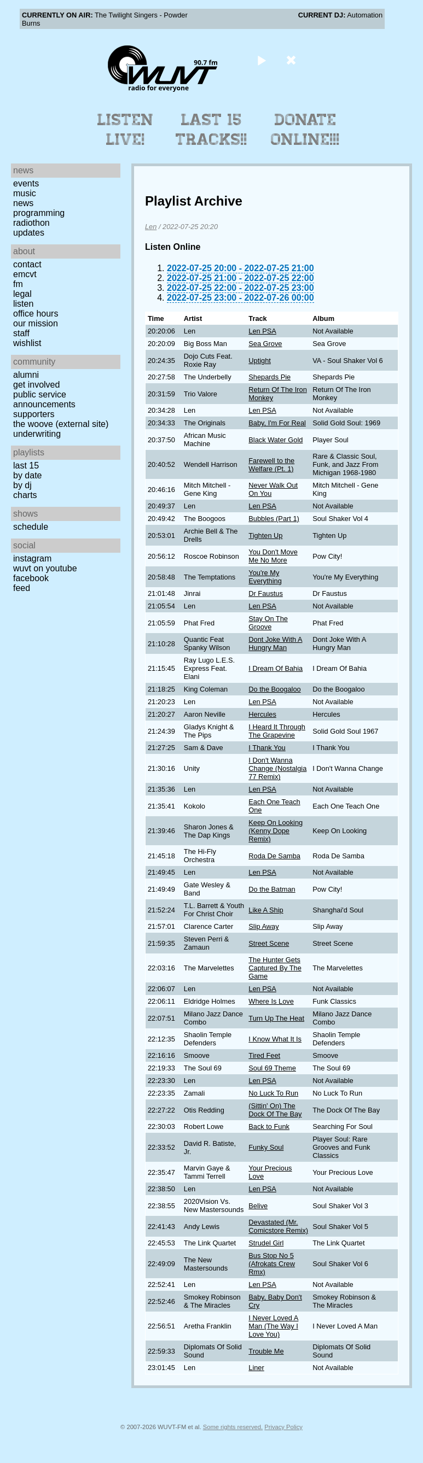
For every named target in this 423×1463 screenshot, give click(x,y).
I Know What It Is (275, 1039)
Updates (28, 232)
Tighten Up (265, 535)
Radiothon (31, 222)
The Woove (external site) (60, 424)
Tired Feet (264, 1055)
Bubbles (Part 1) (273, 518)
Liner (256, 1367)
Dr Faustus (265, 593)
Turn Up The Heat (276, 1018)
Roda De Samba (274, 856)
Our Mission (35, 323)
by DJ (22, 485)
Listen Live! (125, 129)
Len (151, 227)
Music (24, 193)
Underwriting (37, 433)
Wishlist (27, 343)
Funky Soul (265, 1147)
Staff (21, 333)
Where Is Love (271, 1001)
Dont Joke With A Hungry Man (275, 643)
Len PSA (262, 331)
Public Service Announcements (44, 399)
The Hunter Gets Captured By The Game (275, 968)
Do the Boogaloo (274, 689)
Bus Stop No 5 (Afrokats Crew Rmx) (271, 1263)
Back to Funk (268, 1126)
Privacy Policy (283, 1427)
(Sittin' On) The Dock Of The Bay (275, 1110)
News (23, 203)
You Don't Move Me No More (272, 556)
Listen (23, 303)
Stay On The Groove (268, 623)
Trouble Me (265, 1351)
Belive (258, 1206)
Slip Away (263, 926)
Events (26, 183)
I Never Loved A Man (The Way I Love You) (273, 1326)
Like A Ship (265, 910)
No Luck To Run (273, 1093)
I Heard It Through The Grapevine (276, 731)
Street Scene (268, 943)
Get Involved (36, 384)
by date (27, 475)
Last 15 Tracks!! (211, 129)
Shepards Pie (269, 377)
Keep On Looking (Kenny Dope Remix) (275, 830)
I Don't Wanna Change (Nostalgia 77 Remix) (277, 768)
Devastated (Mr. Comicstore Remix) (278, 1226)
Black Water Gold (275, 440)
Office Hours (35, 313)
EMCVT (25, 274)
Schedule (30, 526)
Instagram (32, 558)
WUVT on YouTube (45, 568)
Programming (39, 213)
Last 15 (26, 465)
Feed (21, 588)
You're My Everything (264, 577)
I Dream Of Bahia (275, 668)
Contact (27, 264)
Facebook (31, 578)
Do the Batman (271, 889)
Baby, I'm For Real (277, 423)
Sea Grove (265, 344)
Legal (22, 294)
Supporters (34, 414)
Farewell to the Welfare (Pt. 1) (271, 465)
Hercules (262, 714)
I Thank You (266, 748)
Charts (25, 495)
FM (18, 284)
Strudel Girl (265, 1243)
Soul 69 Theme (272, 1068)
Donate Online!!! (305, 129)
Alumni (26, 374)
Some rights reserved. (233, 1427)
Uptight (259, 360)
